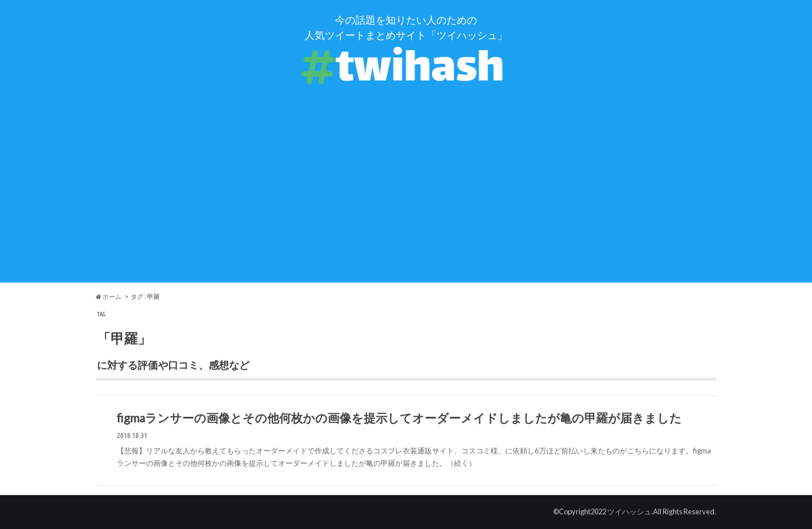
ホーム (108, 296)
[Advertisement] (406, 204)
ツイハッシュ (629, 511)
